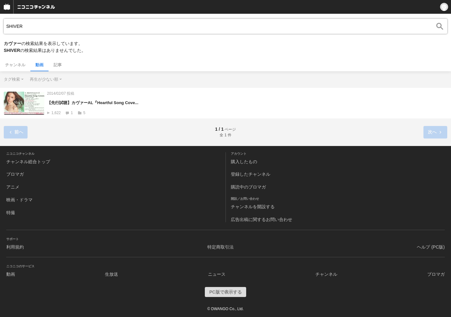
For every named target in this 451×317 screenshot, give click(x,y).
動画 (39, 65)
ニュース (217, 274)
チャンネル (15, 65)
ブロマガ (15, 174)
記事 (58, 65)
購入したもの (244, 161)
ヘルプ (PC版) (431, 246)
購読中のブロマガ (248, 186)
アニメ (12, 186)
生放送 (111, 274)
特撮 (10, 212)
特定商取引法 (220, 246)
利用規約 (15, 246)
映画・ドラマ (19, 199)
